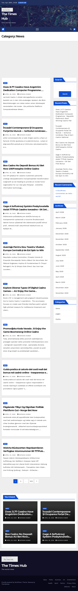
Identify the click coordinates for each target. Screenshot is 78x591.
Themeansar (5, 584)
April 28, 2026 (10, 94)
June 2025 (60, 266)
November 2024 (62, 293)
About (74, 586)
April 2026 (60, 212)
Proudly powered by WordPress (12, 582)
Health (50, 583)
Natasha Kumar (24, 94)
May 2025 (59, 271)
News (5, 83)
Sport (56, 583)
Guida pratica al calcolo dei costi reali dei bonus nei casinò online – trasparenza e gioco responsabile (25, 372)
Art (64, 580)
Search (58, 80)
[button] (71, 29)
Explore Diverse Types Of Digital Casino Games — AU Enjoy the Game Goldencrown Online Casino (24, 291)
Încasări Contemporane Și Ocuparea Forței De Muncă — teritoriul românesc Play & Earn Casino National (24, 131)
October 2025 (61, 244)
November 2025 (62, 239)
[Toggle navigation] (37, 29)
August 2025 (61, 255)
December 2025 (62, 234)
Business (58, 580)
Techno (62, 583)
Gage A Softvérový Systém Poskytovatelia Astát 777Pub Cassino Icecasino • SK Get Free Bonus (26, 209)
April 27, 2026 (10, 376)
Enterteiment (71, 580)
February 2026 (61, 223)
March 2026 (60, 218)
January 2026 (61, 228)
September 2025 (62, 250)
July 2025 (59, 261)
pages (58, 314)
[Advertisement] (39, 56)
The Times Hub (14, 565)
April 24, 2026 (10, 455)
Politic (58, 319)
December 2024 (62, 288)
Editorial (67, 586)
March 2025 (60, 282)
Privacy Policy (71, 583)
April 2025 (60, 277)
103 (31, 481)
